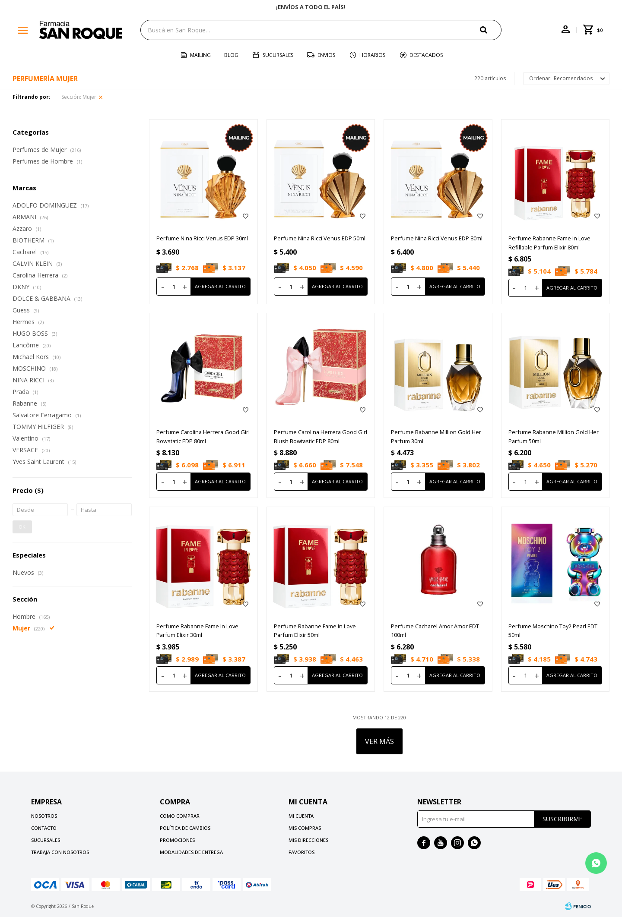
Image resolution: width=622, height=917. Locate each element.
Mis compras (305, 828)
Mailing (200, 55)
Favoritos (301, 852)
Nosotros (44, 816)
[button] (490, 29)
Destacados (426, 55)
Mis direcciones (308, 840)
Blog (231, 55)
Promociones (177, 840)
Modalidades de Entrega (191, 852)
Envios (326, 55)
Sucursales (278, 55)
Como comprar (180, 816)
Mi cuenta (301, 816)
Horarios (372, 55)
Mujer (78, 97)
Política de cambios (185, 828)
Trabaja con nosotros (60, 852)
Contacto (44, 828)
